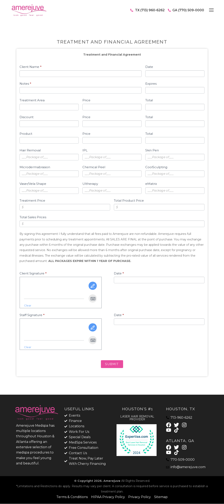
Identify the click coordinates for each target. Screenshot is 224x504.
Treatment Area (32, 100)
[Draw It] (93, 286)
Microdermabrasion (35, 167)
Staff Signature (32, 315)
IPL (85, 150)
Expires (151, 84)
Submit (112, 364)
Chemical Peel (93, 167)
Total (149, 100)
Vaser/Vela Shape (33, 184)
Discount (26, 117)
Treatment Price (32, 200)
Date (149, 67)
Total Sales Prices (33, 217)
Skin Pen (152, 150)
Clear (27, 305)
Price (86, 100)
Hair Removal (30, 150)
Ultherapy (90, 184)
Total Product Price (129, 200)
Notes (25, 84)
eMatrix (151, 184)
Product (26, 134)
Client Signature (33, 273)
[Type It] (93, 298)
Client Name (31, 67)
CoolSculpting (156, 167)
